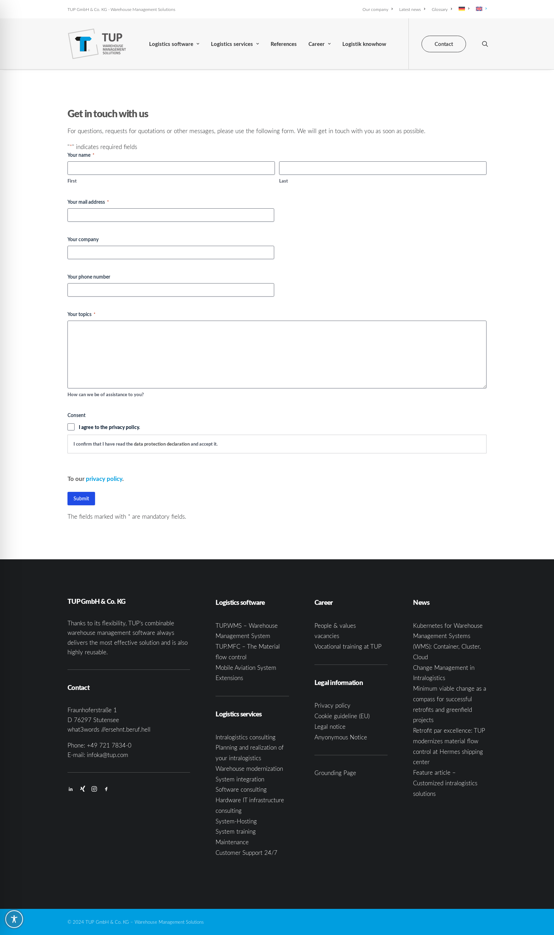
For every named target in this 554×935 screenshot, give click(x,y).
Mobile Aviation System (246, 667)
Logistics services (235, 44)
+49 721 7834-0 (109, 745)
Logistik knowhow (364, 44)
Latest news (412, 9)
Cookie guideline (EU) (342, 716)
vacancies (326, 636)
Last (283, 181)
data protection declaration (162, 444)
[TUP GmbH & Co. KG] (96, 44)
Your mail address (88, 201)
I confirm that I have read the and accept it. (145, 444)
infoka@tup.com (107, 755)
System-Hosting (236, 821)
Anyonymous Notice (340, 737)
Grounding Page (335, 773)
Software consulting (241, 789)
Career (319, 44)
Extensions (229, 678)
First (72, 181)
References (284, 44)
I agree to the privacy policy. (109, 426)
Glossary (442, 9)
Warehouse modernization (249, 768)
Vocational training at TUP (348, 646)
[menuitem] (379, 9)
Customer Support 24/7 (246, 852)
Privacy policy (332, 705)
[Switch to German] (464, 8)
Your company (83, 239)
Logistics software (174, 44)
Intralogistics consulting (246, 737)
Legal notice (330, 726)
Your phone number (88, 276)
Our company (378, 9)
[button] (485, 43)
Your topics (81, 314)
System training (236, 831)
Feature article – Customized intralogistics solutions (445, 783)
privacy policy (104, 478)
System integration (240, 779)
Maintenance (232, 842)
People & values (335, 625)
